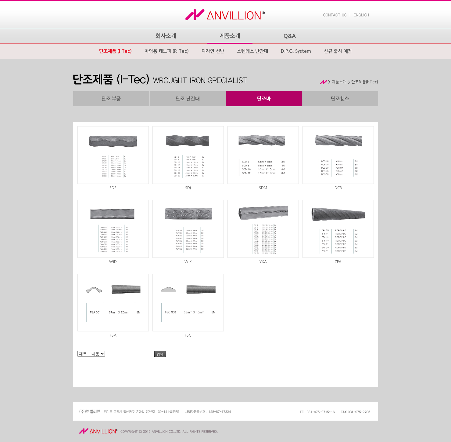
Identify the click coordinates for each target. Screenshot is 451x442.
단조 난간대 (188, 99)
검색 (160, 354)
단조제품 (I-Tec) (115, 51)
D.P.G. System (296, 51)
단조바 (264, 99)
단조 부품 (111, 99)
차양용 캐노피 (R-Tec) (167, 51)
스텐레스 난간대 (252, 51)
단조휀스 (340, 99)
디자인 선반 (213, 51)
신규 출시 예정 (338, 51)
